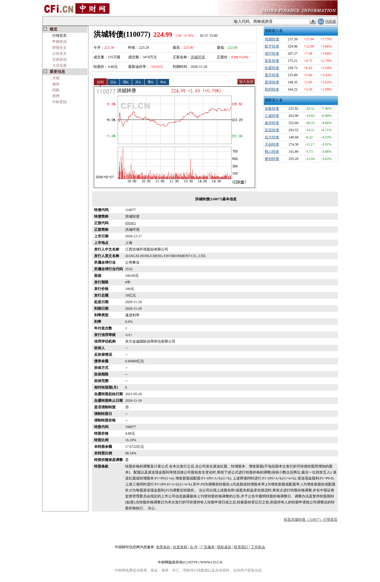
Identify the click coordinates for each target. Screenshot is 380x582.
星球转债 (272, 82)
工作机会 (258, 547)
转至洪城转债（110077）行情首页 (311, 519)
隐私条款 (224, 547)
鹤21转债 (272, 151)
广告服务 (207, 547)
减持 (55, 84)
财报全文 (59, 47)
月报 (55, 78)
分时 (100, 82)
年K (163, 82)
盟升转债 (272, 75)
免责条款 (163, 547)
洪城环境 (198, 57)
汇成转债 (272, 116)
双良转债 (272, 61)
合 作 (194, 547)
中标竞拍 (59, 102)
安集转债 (272, 108)
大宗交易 (59, 65)
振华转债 (272, 123)
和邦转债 (272, 89)
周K (126, 82)
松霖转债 (272, 68)
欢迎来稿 (180, 547)
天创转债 (272, 144)
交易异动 (59, 59)
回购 (55, 90)
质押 (55, 96)
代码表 (330, 21)
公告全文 (59, 53)
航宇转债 (272, 46)
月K (138, 82)
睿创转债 (272, 159)
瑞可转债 (272, 53)
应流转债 (272, 130)
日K (113, 82)
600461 (130, 223)
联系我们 (241, 547)
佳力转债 (272, 137)
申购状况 (59, 41)
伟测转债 (272, 39)
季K (151, 82)
